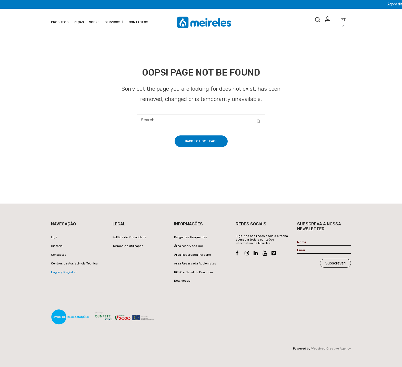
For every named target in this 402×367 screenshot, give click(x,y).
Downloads (182, 280)
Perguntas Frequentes (190, 237)
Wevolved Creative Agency (331, 348)
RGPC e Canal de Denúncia (193, 272)
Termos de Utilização (128, 246)
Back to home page (201, 141)
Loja (54, 237)
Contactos (58, 254)
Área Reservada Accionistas (195, 263)
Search (317, 21)
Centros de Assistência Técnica (74, 263)
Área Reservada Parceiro (192, 254)
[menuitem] (59, 22)
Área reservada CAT (189, 246)
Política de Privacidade (129, 237)
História (57, 246)
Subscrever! (335, 263)
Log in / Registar (64, 272)
